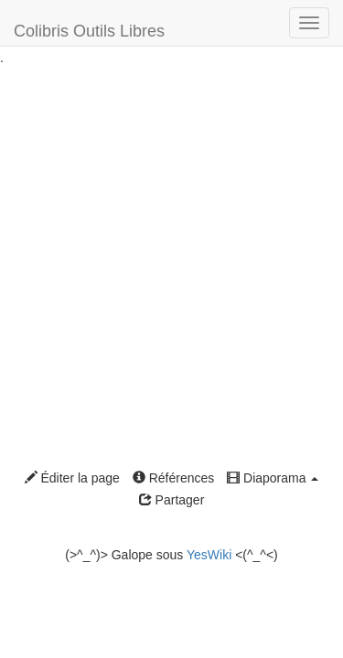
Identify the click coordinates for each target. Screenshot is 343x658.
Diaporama (272, 478)
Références (173, 478)
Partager (172, 500)
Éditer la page (72, 478)
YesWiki (209, 554)
